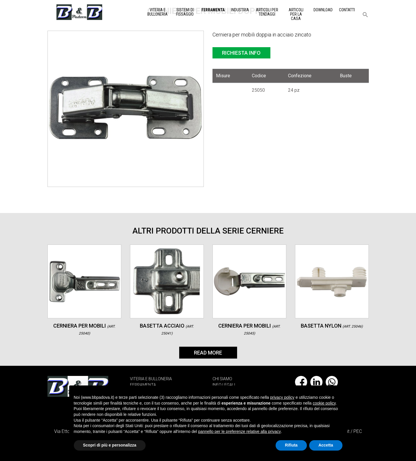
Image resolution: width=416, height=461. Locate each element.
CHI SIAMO (222, 378)
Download (323, 10)
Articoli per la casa (296, 14)
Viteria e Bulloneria (157, 12)
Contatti (347, 10)
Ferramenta (213, 10)
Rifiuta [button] (291, 445)
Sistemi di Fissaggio (185, 12)
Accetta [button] (325, 445)
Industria (240, 10)
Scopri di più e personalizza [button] (109, 445)
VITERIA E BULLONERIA (151, 378)
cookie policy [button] (324, 403)
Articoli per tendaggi (267, 12)
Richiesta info (241, 53)
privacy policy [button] (282, 397)
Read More (208, 353)
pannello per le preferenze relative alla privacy (239, 431)
